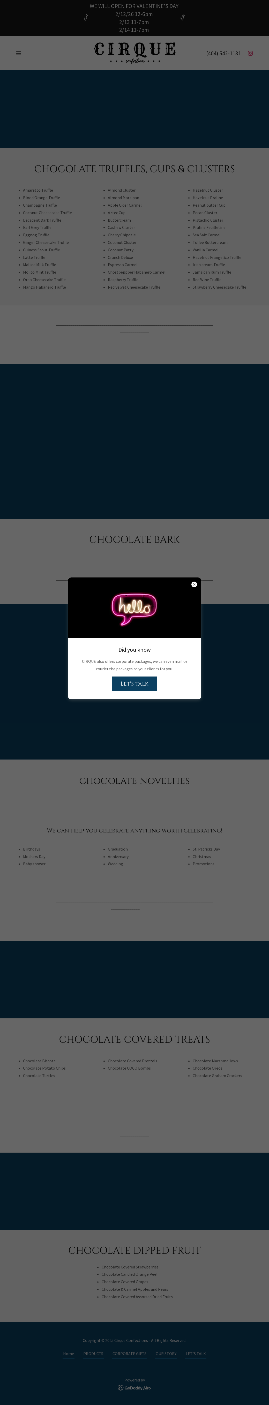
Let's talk (134, 684)
